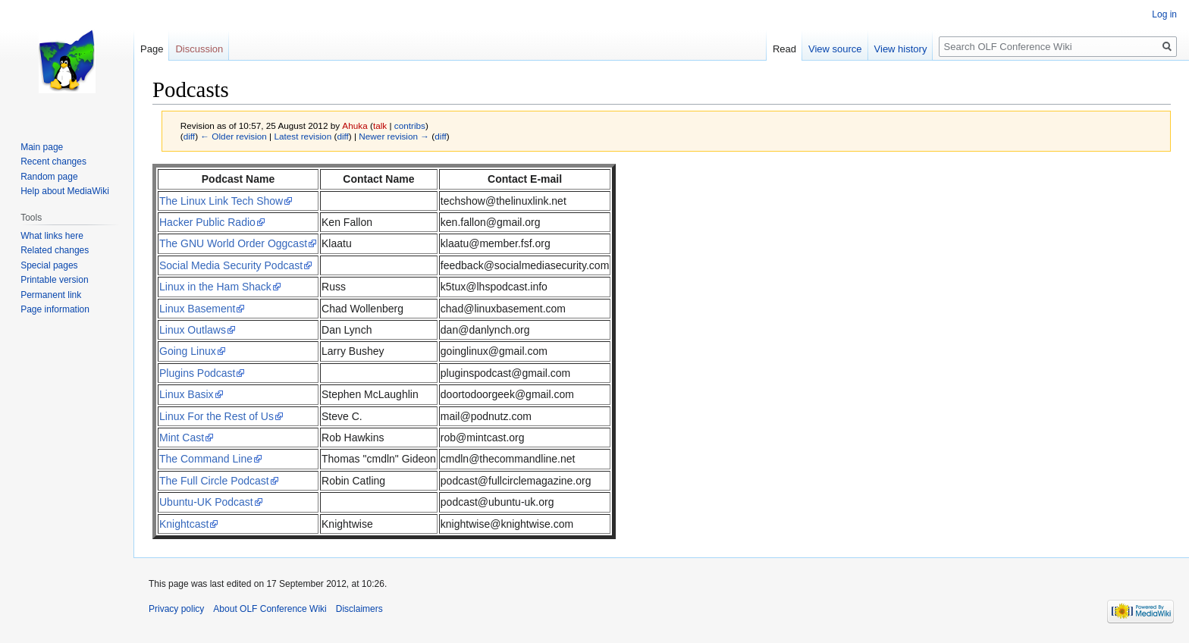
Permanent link (50, 295)
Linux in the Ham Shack (215, 287)
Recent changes (53, 161)
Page (151, 49)
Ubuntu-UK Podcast (206, 502)
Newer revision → (394, 136)
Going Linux (187, 351)
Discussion (199, 49)
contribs (409, 125)
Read (784, 49)
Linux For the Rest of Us (216, 416)
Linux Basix (186, 394)
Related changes (54, 250)
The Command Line (206, 459)
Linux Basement (197, 309)
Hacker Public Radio (207, 222)
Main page (41, 147)
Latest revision (302, 136)
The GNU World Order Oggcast (233, 243)
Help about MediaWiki (64, 191)
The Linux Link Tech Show (221, 201)
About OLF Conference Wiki (269, 609)
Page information (54, 309)
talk (380, 125)
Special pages (48, 265)
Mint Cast (181, 437)
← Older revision (233, 136)
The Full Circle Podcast (214, 481)
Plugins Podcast (197, 373)
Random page (48, 176)
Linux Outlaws (192, 330)
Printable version (54, 279)
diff (189, 136)
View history (900, 49)
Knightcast (184, 524)
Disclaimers (359, 609)
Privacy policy (176, 609)
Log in (1164, 14)
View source (835, 49)
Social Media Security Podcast (231, 265)
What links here (51, 236)
